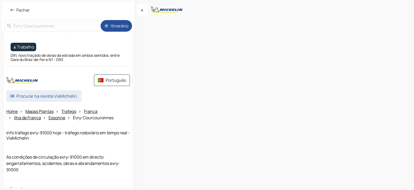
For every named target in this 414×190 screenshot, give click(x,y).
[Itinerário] (116, 26)
